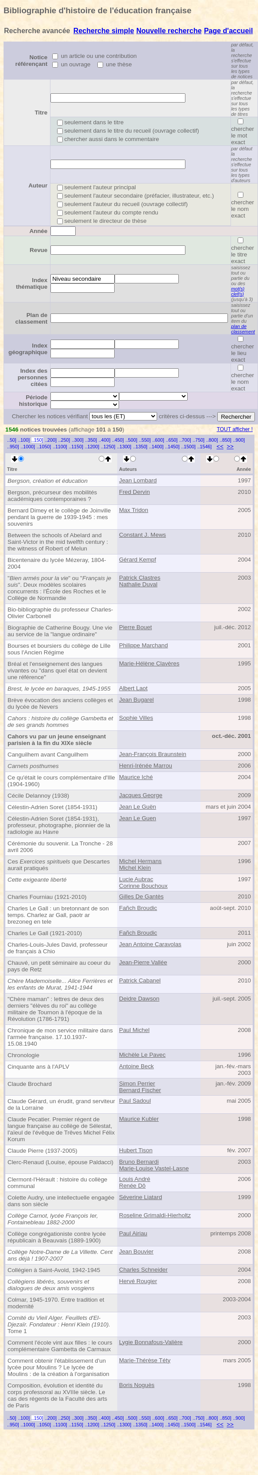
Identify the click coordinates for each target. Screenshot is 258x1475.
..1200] (92, 446)
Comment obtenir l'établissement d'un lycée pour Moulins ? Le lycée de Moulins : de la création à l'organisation (58, 1367)
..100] (24, 440)
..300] (78, 440)
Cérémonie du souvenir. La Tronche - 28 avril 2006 (60, 846)
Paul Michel (134, 1030)
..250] (64, 440)
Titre (41, 112)
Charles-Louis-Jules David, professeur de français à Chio (58, 948)
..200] (51, 440)
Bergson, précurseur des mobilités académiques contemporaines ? (52, 495)
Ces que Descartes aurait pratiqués (59, 864)
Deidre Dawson (139, 998)
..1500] (188, 446)
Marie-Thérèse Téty (144, 1360)
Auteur (37, 185)
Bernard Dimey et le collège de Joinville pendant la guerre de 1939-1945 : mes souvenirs (59, 517)
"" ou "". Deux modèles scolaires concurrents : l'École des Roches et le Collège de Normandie (59, 588)
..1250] (108, 446)
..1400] (156, 446)
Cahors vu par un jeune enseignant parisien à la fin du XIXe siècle (57, 739)
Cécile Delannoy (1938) (38, 795)
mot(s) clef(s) (237, 291)
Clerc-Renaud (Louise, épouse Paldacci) (60, 1162)
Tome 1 (59, 1324)
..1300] (124, 446)
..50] (11, 440)
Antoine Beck (136, 1066)
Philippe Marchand (143, 645)
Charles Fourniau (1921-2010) (47, 897)
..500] (131, 440)
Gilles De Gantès (141, 896)
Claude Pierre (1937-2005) (42, 1150)
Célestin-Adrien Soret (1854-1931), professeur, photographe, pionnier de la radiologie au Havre (59, 825)
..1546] (204, 446)
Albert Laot (133, 688)
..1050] (44, 446)
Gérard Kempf (137, 559)
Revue (38, 250)
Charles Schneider (143, 1269)
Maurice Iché (136, 777)
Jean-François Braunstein (152, 754)
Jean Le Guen (137, 818)
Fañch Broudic (138, 908)
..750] (198, 440)
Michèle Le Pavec (142, 1054)
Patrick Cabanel (140, 980)
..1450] (172, 446)
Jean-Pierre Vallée (143, 962)
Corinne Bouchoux (143, 886)
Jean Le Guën (137, 806)
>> (230, 446)
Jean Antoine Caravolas (150, 944)
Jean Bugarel (136, 699)
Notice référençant (31, 60)
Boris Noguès (136, 1385)
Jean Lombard (138, 480)
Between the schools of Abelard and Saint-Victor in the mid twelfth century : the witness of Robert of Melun (58, 542)
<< (219, 446)
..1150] (76, 446)
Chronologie (23, 1055)
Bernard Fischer (140, 1090)
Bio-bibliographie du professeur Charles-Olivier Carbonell (60, 612)
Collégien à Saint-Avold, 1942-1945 (54, 1270)
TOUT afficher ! (235, 429)
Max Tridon (133, 510)
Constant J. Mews (142, 534)
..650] (172, 440)
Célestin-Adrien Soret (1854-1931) (52, 807)
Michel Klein (135, 867)
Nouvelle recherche (169, 30)
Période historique (33, 400)
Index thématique (31, 283)
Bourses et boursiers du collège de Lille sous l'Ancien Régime (59, 649)
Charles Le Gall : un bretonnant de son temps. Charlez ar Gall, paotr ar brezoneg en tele (58, 915)
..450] (118, 440)
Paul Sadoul (135, 1100)
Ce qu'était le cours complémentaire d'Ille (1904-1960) (61, 780)
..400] (105, 440)
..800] (212, 440)
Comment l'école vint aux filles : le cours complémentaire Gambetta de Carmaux (60, 1346)
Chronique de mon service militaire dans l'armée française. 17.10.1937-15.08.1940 (60, 1037)
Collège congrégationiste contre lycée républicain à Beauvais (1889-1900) (57, 1237)
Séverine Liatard (140, 1197)
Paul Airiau (133, 1233)
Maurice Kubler (139, 1119)
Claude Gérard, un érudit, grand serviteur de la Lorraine (61, 1104)
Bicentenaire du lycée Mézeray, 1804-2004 (57, 563)
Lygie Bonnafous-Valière (151, 1342)
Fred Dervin (134, 492)
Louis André (134, 1179)
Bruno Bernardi (139, 1161)
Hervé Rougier (138, 1281)
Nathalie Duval (138, 584)
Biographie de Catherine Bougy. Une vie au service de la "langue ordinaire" (60, 631)
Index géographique (27, 348)
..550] (145, 440)
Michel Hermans (140, 861)
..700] (185, 440)
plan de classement (243, 329)
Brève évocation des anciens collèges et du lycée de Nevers (60, 703)
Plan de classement (31, 318)
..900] (239, 440)
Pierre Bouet (135, 627)
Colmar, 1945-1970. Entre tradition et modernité (56, 1303)
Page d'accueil (228, 30)
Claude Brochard (30, 1084)
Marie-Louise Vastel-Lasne (154, 1168)
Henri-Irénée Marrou (145, 765)
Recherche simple (103, 30)
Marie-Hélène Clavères (149, 663)
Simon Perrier (137, 1083)
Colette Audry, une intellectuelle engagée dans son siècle (61, 1201)
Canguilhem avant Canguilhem (48, 754)
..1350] (140, 446)
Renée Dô (132, 1185)
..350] (91, 440)
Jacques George (140, 795)
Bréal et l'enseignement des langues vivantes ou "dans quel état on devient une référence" (57, 670)
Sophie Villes (136, 718)
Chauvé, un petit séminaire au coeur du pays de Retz (59, 966)
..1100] (60, 446)
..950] (13, 446)
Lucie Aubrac (136, 879)
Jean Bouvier (136, 1251)
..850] (225, 440)
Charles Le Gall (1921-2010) (45, 933)
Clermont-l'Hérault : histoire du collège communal (58, 1182)
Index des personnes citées (32, 377)
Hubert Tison (136, 1150)
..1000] (27, 446)
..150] (37, 440)
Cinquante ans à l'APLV (38, 1066)
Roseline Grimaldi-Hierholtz (155, 1215)
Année (38, 231)
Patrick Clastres (139, 577)
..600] (158, 440)
